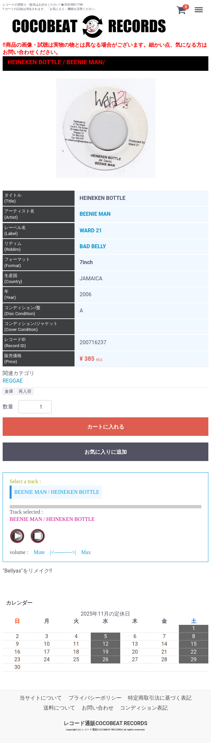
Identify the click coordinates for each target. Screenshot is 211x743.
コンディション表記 (144, 708)
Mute (39, 552)
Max (86, 552)
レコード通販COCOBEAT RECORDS (105, 723)
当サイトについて (41, 698)
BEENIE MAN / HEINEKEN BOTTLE (56, 492)
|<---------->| (63, 552)
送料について (59, 708)
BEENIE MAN (94, 214)
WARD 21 (90, 230)
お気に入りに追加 (105, 452)
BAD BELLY (92, 247)
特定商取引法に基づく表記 (159, 698)
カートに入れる (105, 427)
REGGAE (13, 381)
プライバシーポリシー (95, 698)
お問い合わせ (98, 708)
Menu (199, 6)
